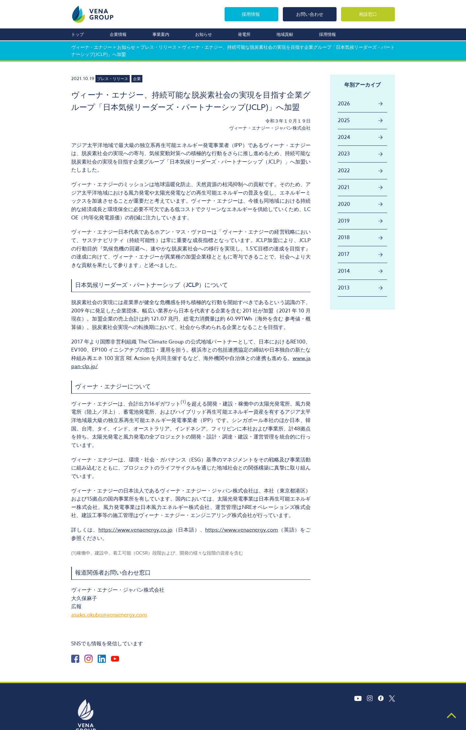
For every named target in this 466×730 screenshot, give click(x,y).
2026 (344, 104)
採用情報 (251, 14)
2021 (344, 187)
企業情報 (118, 34)
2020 (344, 204)
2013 (344, 288)
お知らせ (203, 34)
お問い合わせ (309, 14)
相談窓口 (368, 14)
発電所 (244, 34)
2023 (344, 154)
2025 (344, 120)
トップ (77, 34)
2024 (344, 137)
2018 (344, 237)
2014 (344, 271)
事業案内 (160, 34)
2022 (344, 171)
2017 (344, 254)
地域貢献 (284, 34)
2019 (344, 221)
